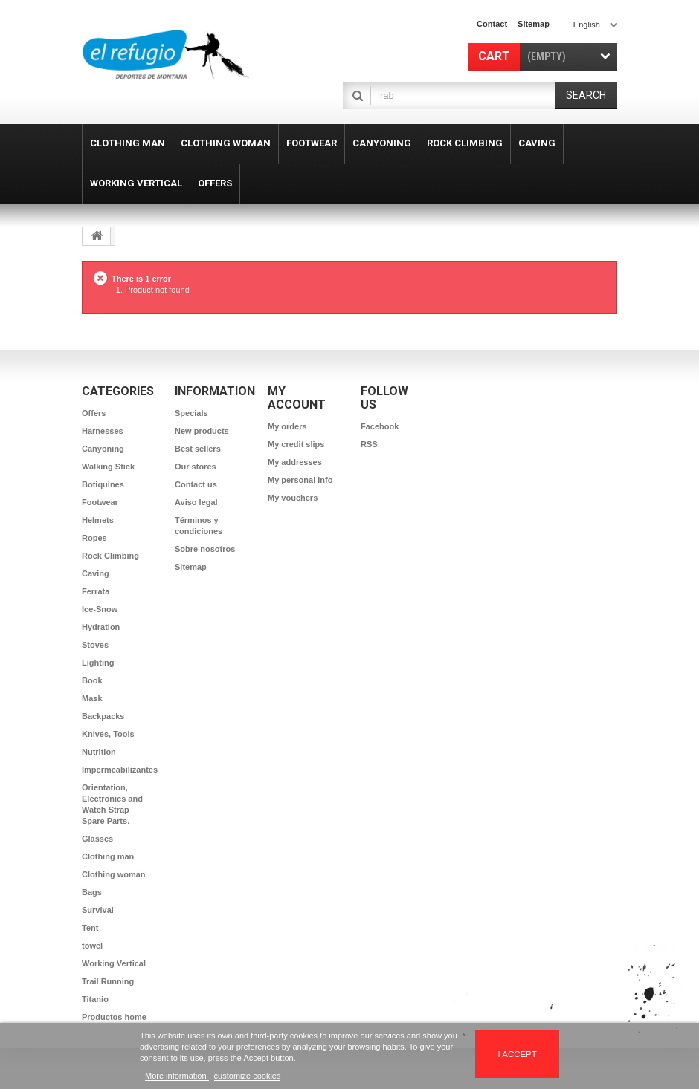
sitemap (534, 23)
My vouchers (293, 497)
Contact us (196, 484)
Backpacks (103, 716)
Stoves (95, 644)
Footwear (100, 502)
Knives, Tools (108, 733)
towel (92, 945)
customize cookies (247, 1075)
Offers (94, 413)
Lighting (98, 662)
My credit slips (296, 444)
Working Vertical (114, 963)
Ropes (94, 537)
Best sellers (198, 448)
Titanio (95, 999)
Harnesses (102, 430)
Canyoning (103, 448)
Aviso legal (196, 502)
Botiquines (103, 484)
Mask (92, 698)
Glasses (97, 838)
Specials (191, 413)
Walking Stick (108, 466)
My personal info (300, 479)
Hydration (101, 626)
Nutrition (99, 751)
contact (492, 23)
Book (92, 680)
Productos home (114, 1016)
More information (177, 1075)
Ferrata (95, 591)
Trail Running (108, 981)
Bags (92, 892)
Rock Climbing (110, 555)
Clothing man (108, 856)
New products (202, 430)
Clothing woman (114, 874)
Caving (95, 573)
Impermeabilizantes (120, 769)
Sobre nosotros (205, 548)
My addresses (295, 462)
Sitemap (191, 566)
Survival (98, 910)
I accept (517, 1054)
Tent (90, 927)
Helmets (98, 520)
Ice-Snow (99, 609)
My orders (287, 426)
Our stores (195, 466)
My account (297, 398)
